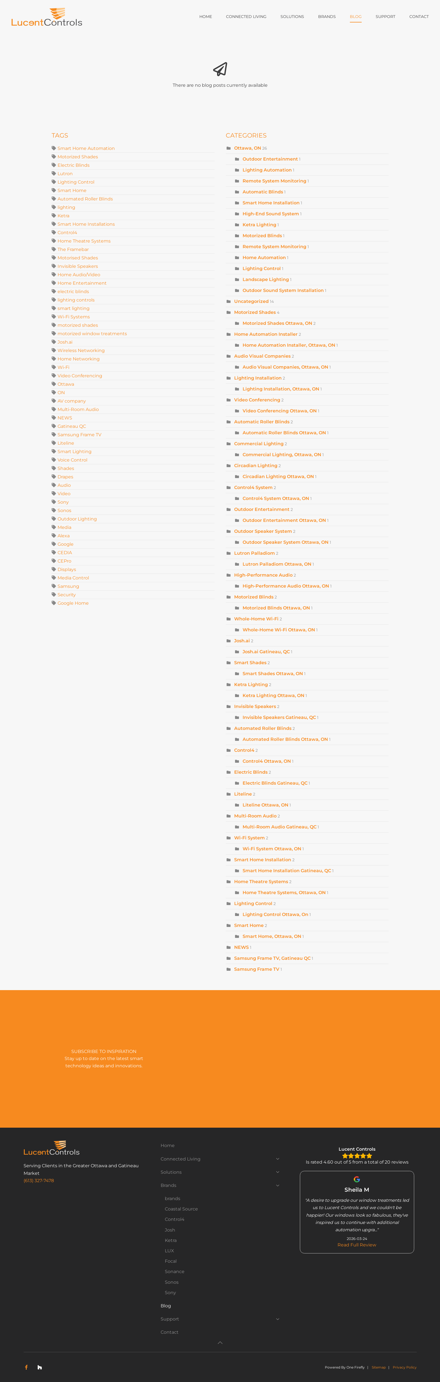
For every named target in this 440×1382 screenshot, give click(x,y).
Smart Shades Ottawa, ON (273, 673)
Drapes (65, 476)
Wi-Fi (63, 367)
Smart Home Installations (86, 224)
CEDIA (65, 552)
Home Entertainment (82, 283)
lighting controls (76, 300)
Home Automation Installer (266, 334)
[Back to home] (47, 17)
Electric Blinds (74, 165)
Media (64, 527)
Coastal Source (181, 1209)
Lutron (65, 173)
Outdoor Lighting (77, 519)
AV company (72, 401)
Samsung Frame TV (79, 434)
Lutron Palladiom (254, 553)
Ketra (63, 215)
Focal (171, 1261)
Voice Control (72, 460)
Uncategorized (251, 301)
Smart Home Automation (86, 148)
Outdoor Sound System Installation (283, 290)
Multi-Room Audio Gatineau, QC (279, 827)
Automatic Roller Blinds (261, 421)
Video (64, 493)
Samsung (68, 586)
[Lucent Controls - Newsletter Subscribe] (278, 1059)
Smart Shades (250, 662)
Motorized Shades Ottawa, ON (277, 323)
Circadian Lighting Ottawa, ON (278, 476)
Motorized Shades (78, 156)
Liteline (66, 443)
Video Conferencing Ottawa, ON (280, 411)
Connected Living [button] (246, 16)
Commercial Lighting (259, 443)
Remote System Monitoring (274, 181)
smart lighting (74, 308)
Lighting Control (76, 182)
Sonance (174, 1271)
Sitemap (379, 1367)
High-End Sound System (271, 213)
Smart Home (72, 190)
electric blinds (73, 291)
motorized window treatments (92, 333)
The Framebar (73, 249)
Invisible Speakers (78, 266)
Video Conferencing (80, 375)
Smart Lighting (75, 451)
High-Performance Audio (263, 575)
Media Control (73, 578)
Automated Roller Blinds (85, 199)
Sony (63, 502)
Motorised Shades (78, 258)
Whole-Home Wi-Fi (256, 619)
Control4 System (253, 487)
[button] (220, 1343)
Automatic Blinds (263, 192)
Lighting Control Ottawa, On (275, 914)
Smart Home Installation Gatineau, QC (287, 870)
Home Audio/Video (79, 274)
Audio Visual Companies (262, 356)
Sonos (64, 510)
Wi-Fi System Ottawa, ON (272, 848)
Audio (64, 485)
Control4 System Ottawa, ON (276, 498)
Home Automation (265, 257)
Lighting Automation (267, 170)
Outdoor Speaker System (263, 531)
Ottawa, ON (247, 148)
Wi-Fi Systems (74, 316)
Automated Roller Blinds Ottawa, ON (285, 739)
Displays (67, 569)
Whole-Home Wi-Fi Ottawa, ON (279, 629)
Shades (66, 468)
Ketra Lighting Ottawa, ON (273, 695)
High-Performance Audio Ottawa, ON (286, 586)
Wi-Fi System (249, 837)
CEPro (64, 561)
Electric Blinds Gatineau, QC (275, 783)
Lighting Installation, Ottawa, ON (281, 389)
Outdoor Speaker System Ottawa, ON (286, 542)
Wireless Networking (81, 350)
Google (66, 544)
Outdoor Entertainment (271, 159)
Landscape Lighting (266, 279)
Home (205, 16)
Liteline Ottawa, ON (265, 805)
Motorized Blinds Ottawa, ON (276, 608)
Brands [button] (327, 16)
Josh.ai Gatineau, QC (266, 651)
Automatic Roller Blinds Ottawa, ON (284, 432)
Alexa (64, 535)
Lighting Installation (258, 378)
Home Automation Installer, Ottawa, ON (289, 345)
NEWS (65, 418)
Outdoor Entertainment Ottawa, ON (284, 520)
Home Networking (79, 359)
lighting (66, 207)
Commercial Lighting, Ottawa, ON (282, 454)
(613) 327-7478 (39, 1180)
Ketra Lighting (259, 224)
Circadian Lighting (255, 465)
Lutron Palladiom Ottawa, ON (277, 564)
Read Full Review (357, 1245)
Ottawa (66, 384)
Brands (220, 1185)
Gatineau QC (72, 426)
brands (172, 1198)
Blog (356, 16)
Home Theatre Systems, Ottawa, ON (284, 892)
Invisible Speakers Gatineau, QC (279, 717)
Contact (419, 16)
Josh (170, 1230)
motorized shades (78, 325)
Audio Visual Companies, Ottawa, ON (285, 367)
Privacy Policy (405, 1367)
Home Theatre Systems (84, 241)
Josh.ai (65, 342)
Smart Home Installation (271, 202)
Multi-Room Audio (78, 409)
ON (61, 392)
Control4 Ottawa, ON (267, 761)
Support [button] (385, 16)
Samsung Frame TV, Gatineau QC (272, 958)
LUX (169, 1250)
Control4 (67, 232)
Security (67, 594)
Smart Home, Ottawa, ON (272, 936)
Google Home (73, 603)
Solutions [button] (292, 16)
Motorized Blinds (262, 235)
